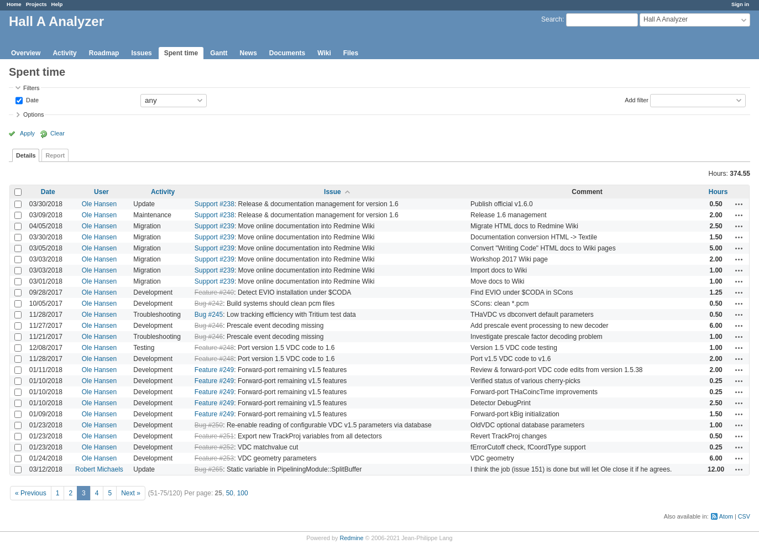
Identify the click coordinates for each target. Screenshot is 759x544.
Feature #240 (214, 292)
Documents (287, 53)
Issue (332, 192)
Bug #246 (209, 325)
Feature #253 (214, 458)
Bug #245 (209, 314)
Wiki (324, 53)
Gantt (218, 53)
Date (31, 99)
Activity (64, 53)
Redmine (351, 538)
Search (551, 19)
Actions (739, 204)
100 (242, 493)
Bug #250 (209, 425)
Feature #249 (214, 370)
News (248, 53)
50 (229, 493)
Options (33, 114)
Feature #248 (214, 348)
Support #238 (214, 204)
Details (25, 155)
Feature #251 (214, 436)
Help (57, 4)
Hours (718, 192)
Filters (31, 88)
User (101, 192)
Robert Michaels (99, 469)
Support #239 (214, 226)
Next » (130, 493)
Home (14, 4)
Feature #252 (214, 447)
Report (55, 155)
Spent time (181, 53)
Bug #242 (209, 303)
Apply (27, 133)
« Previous (30, 493)
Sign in (740, 4)
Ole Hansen (99, 204)
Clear (57, 133)
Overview (25, 53)
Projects (36, 4)
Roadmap (104, 53)
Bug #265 (209, 469)
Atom (726, 516)
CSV (744, 516)
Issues (141, 53)
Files (350, 53)
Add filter (636, 99)
